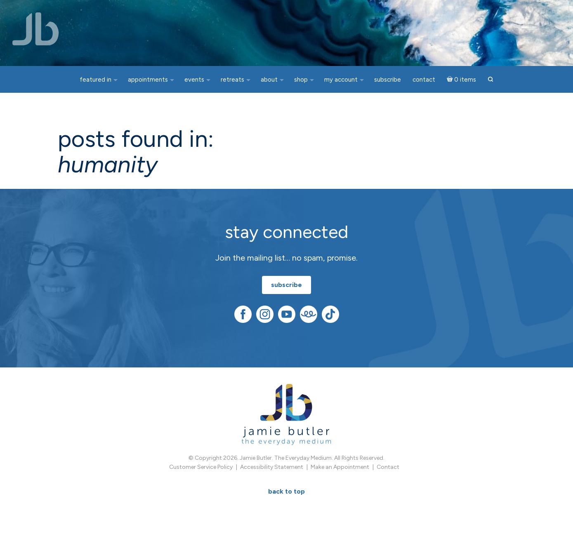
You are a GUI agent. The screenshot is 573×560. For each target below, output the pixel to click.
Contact (388, 467)
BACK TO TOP (286, 491)
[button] (490, 80)
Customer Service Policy (201, 467)
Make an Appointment (340, 467)
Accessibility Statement (271, 467)
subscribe (286, 285)
